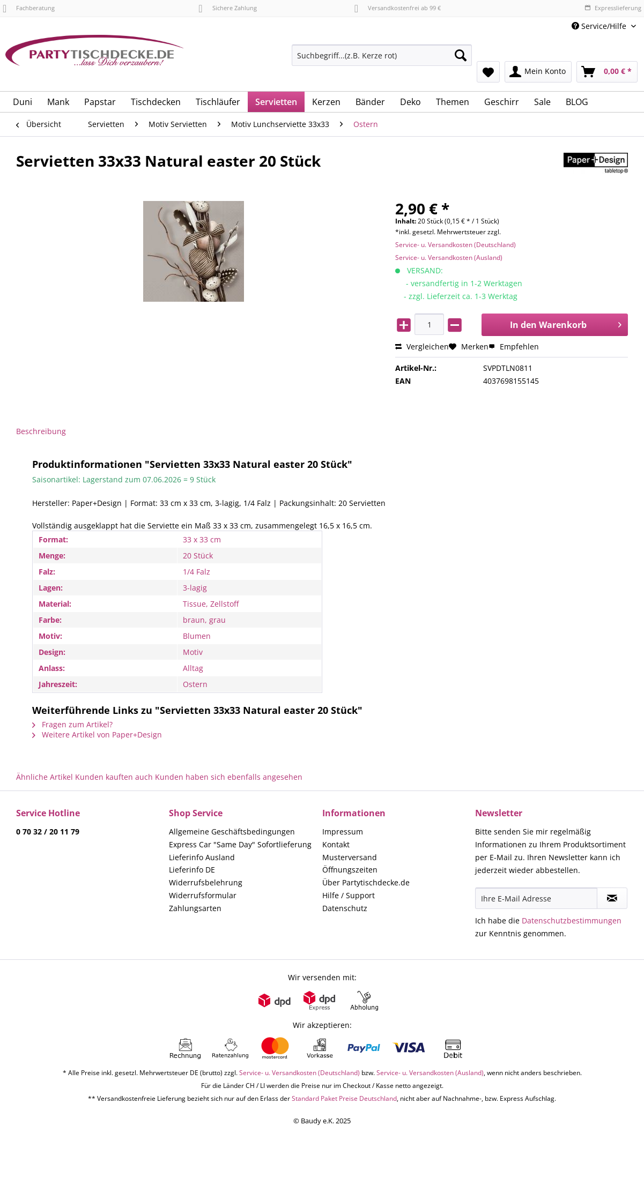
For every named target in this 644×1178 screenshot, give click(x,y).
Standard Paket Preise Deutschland (344, 1098)
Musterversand (349, 857)
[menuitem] (382, 60)
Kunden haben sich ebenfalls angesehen (228, 777)
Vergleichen (422, 346)
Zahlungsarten (195, 908)
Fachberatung (29, 8)
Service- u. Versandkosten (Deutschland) (455, 244)
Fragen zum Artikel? (72, 724)
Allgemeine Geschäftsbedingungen (232, 831)
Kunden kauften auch (114, 777)
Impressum (342, 831)
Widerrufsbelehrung (205, 882)
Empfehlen (513, 346)
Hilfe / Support (348, 895)
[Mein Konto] (538, 72)
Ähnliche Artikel (44, 777)
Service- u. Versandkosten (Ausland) (448, 257)
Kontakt (336, 844)
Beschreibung (41, 431)
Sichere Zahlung (227, 8)
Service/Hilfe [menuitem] (600, 26)
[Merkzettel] (488, 72)
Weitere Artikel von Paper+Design (97, 734)
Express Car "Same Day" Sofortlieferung (240, 844)
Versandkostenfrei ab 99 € (397, 8)
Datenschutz (344, 908)
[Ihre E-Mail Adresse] (536, 898)
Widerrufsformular (202, 895)
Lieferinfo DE (192, 869)
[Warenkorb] (607, 72)
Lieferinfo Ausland (202, 857)
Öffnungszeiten (349, 869)
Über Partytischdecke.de (366, 882)
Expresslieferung (612, 8)
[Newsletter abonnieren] (612, 898)
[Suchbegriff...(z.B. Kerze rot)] (382, 55)
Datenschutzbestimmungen (571, 920)
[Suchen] (460, 55)
